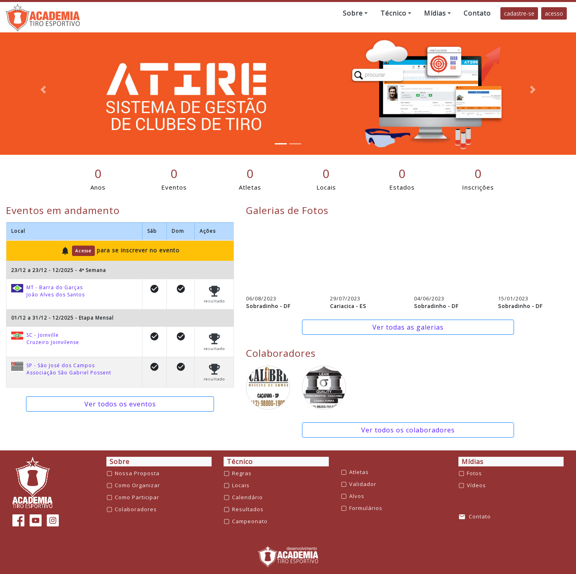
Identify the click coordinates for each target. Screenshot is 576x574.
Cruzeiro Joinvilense (52, 342)
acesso (554, 13)
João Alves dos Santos (55, 294)
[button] (355, 13)
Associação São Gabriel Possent (68, 372)
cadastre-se (519, 13)
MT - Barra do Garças (54, 287)
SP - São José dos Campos (60, 365)
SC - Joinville (42, 335)
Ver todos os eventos (120, 404)
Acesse (83, 251)
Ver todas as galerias (408, 327)
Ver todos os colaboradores (408, 430)
